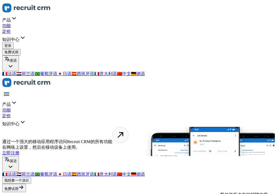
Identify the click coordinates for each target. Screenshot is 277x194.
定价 (6, 31)
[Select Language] (10, 63)
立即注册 (10, 153)
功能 (6, 25)
